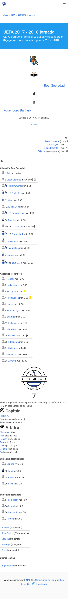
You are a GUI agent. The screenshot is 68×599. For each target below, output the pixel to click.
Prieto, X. (16, 193)
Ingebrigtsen (8, 565)
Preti (2, 435)
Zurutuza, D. (52, 144)
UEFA (13, 15)
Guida (3, 445)
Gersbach (12, 512)
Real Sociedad (54, 85)
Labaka (5, 539)
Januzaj (11, 464)
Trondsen (12, 329)
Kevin (10, 483)
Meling (10, 291)
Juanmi (10, 255)
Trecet (5, 550)
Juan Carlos (7, 533)
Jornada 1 (33, 15)
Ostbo (11, 518)
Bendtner (11, 316)
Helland (11, 348)
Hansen (10, 279)
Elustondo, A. (18, 213)
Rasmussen (12, 500)
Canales (12, 220)
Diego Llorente (52, 141)
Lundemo (12, 354)
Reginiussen (13, 298)
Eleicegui (6, 544)
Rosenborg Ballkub (17, 110)
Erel (2, 452)
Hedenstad (12, 285)
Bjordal (11, 506)
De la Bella (13, 241)
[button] (64, 3)
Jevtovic (12, 361)
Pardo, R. (12, 477)
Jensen (10, 304)
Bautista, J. (17, 262)
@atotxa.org (39, 584)
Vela (10, 200)
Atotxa (5, 15)
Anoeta (34, 124)
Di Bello (3, 449)
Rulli (9, 173)
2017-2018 (22, 15)
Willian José (14, 206)
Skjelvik (41, 151)
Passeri (3, 439)
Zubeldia (14, 248)
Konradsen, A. (13, 310)
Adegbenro (13, 342)
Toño (10, 471)
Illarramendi (16, 186)
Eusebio (5, 527)
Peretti (3, 442)
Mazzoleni (5, 432)
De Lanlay (13, 323)
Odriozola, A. (18, 234)
